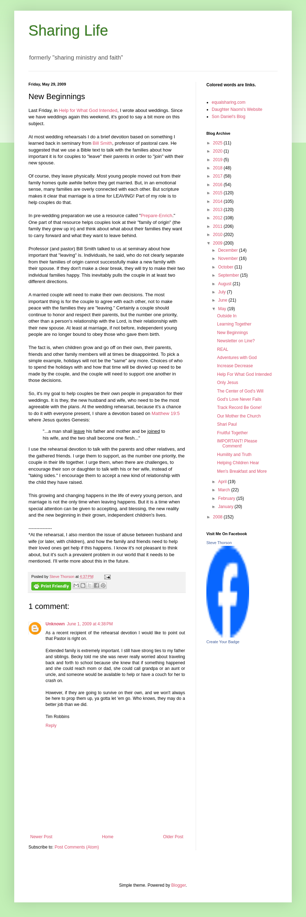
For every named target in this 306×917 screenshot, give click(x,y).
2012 (218, 217)
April (223, 481)
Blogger (178, 885)
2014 (218, 201)
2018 (218, 167)
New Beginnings (232, 332)
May (222, 308)
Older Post (173, 836)
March (224, 489)
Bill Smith (102, 143)
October (226, 267)
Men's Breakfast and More (242, 471)
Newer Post (41, 836)
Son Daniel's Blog (228, 116)
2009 (218, 243)
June (223, 300)
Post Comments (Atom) (76, 847)
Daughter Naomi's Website (237, 109)
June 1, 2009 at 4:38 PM (90, 623)
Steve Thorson (219, 543)
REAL (222, 349)
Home (108, 836)
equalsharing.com (229, 102)
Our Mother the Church (239, 416)
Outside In (227, 315)
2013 (218, 209)
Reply (51, 725)
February (227, 498)
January (226, 506)
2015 (218, 192)
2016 (218, 184)
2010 (218, 234)
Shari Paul (227, 424)
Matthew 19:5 (166, 413)
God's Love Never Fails (239, 399)
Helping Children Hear (238, 462)
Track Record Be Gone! (239, 407)
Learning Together (234, 324)
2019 (218, 159)
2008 (218, 516)
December (228, 250)
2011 (218, 226)
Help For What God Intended (244, 374)
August (225, 283)
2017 (218, 176)
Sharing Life (68, 30)
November (228, 258)
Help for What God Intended (88, 110)
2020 (218, 151)
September (229, 275)
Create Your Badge (222, 642)
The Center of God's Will (240, 391)
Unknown (55, 623)
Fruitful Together (232, 432)
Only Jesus (227, 382)
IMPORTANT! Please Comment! (237, 444)
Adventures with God (237, 357)
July (222, 292)
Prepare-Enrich (157, 215)
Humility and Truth (234, 454)
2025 (218, 142)
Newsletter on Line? (236, 340)
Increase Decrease (235, 365)
